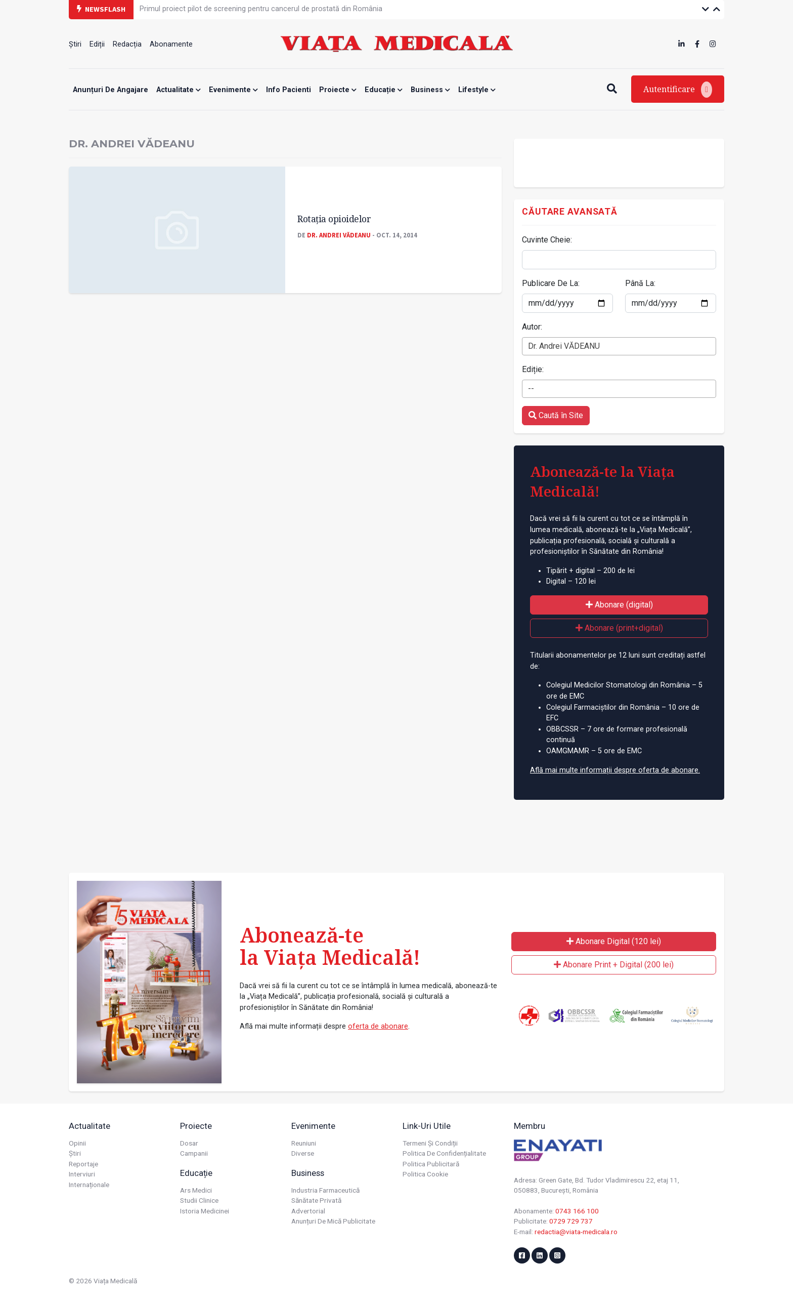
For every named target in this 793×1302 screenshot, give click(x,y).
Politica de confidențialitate (444, 1153)
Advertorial (308, 1211)
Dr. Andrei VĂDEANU (339, 235)
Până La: (640, 283)
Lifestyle (477, 90)
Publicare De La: (551, 283)
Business (430, 90)
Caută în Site (555, 415)
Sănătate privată (316, 1200)
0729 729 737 (571, 1221)
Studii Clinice (199, 1200)
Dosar (189, 1143)
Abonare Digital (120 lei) (613, 941)
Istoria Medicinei (204, 1211)
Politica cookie (425, 1174)
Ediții (97, 44)
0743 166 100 (577, 1211)
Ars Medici (196, 1190)
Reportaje (83, 1164)
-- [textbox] (531, 388)
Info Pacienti (288, 90)
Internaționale (89, 1185)
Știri (75, 44)
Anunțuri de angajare (110, 90)
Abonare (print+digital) (619, 628)
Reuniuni (303, 1143)
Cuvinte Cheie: (547, 240)
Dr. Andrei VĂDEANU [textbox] (564, 346)
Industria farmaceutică (325, 1190)
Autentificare (677, 90)
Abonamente (171, 44)
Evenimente (233, 90)
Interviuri (82, 1174)
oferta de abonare (378, 1026)
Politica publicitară (431, 1164)
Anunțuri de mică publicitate (333, 1221)
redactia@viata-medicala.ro (576, 1232)
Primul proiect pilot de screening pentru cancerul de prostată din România (261, 9)
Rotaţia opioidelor (334, 219)
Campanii (194, 1153)
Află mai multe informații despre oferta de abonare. (615, 770)
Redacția (127, 44)
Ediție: (533, 369)
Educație (384, 90)
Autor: (532, 327)
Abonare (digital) (619, 604)
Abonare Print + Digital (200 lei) (614, 964)
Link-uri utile (427, 1126)
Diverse (302, 1153)
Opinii (77, 1143)
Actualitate (178, 90)
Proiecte (338, 90)
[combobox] (619, 346)
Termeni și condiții (430, 1143)
